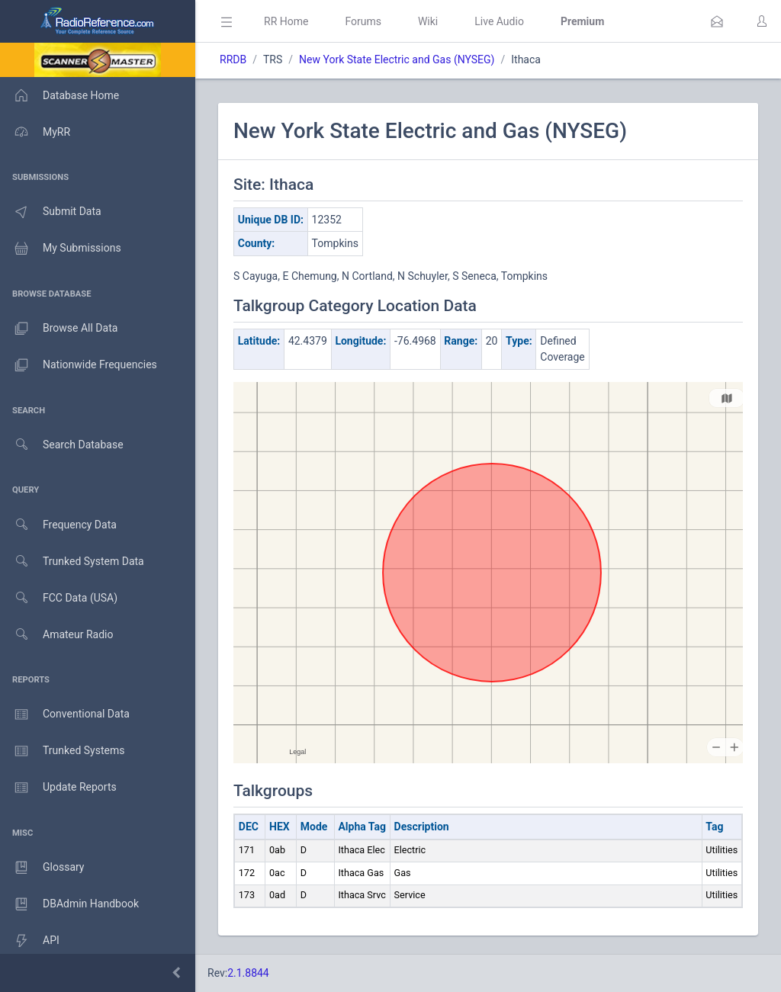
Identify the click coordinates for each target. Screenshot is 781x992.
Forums (363, 21)
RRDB (233, 59)
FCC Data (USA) (58, 598)
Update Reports (58, 788)
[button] (717, 21)
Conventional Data (65, 714)
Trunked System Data (72, 561)
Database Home (59, 95)
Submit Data (50, 212)
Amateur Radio (57, 634)
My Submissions (60, 248)
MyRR (35, 132)
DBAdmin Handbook (69, 904)
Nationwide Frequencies (78, 365)
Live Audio (499, 21)
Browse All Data (58, 328)
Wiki (428, 21)
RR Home (286, 21)
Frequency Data (58, 524)
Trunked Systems (62, 751)
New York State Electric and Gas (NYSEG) (396, 59)
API (29, 941)
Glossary (42, 868)
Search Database (62, 444)
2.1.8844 (248, 973)
